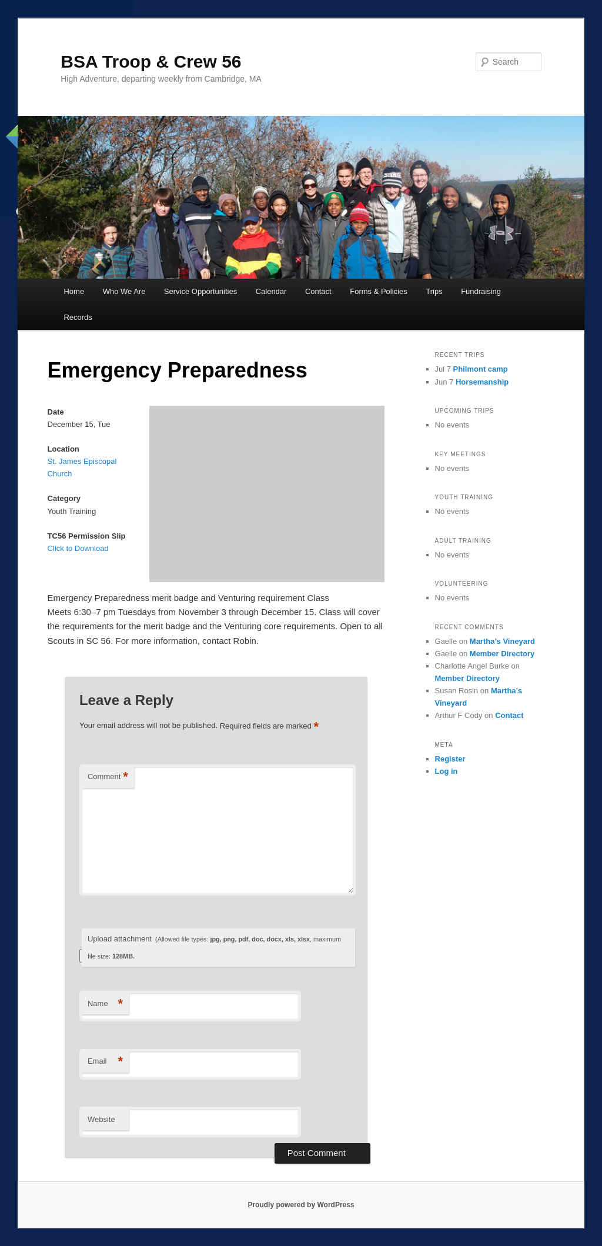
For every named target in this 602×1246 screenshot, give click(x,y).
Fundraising (481, 291)
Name (105, 1004)
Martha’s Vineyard (502, 641)
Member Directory (502, 653)
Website (101, 1119)
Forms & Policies (378, 291)
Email (105, 1061)
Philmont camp (480, 369)
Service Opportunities (200, 291)
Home (73, 291)
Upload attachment (214, 947)
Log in (446, 771)
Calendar (271, 291)
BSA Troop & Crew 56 (151, 61)
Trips (434, 291)
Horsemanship (482, 382)
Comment (108, 777)
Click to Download (78, 548)
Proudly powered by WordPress (301, 1205)
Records (77, 317)
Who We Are (124, 291)
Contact (318, 291)
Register (450, 758)
